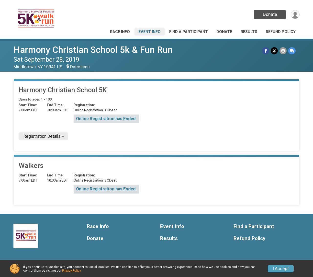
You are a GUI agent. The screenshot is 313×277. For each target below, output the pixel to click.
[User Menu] (295, 14)
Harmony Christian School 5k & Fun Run (93, 50)
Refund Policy (281, 31)
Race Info (120, 31)
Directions (80, 66)
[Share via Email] (283, 50)
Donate (270, 14)
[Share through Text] (292, 50)
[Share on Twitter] (274, 50)
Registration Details (42, 136)
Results (249, 31)
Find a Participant (188, 31)
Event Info (149, 31)
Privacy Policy (71, 270)
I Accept (281, 268)
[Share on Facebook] (265, 50)
